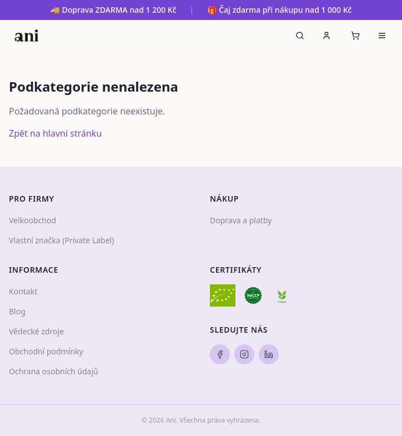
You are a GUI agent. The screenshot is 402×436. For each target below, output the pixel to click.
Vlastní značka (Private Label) (61, 240)
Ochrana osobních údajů (53, 371)
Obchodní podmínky (46, 351)
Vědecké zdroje (36, 331)
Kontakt (23, 291)
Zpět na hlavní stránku (55, 133)
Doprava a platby (241, 220)
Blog (17, 311)
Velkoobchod (32, 220)
